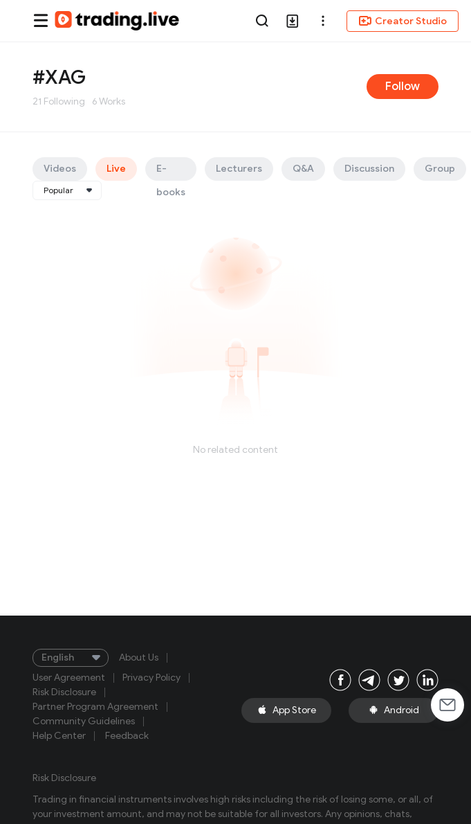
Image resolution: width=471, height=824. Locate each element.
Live (116, 168)
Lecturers (239, 168)
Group (440, 168)
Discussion (369, 168)
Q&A (303, 168)
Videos (60, 168)
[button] (323, 21)
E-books (170, 172)
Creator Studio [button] (402, 21)
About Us (138, 658)
